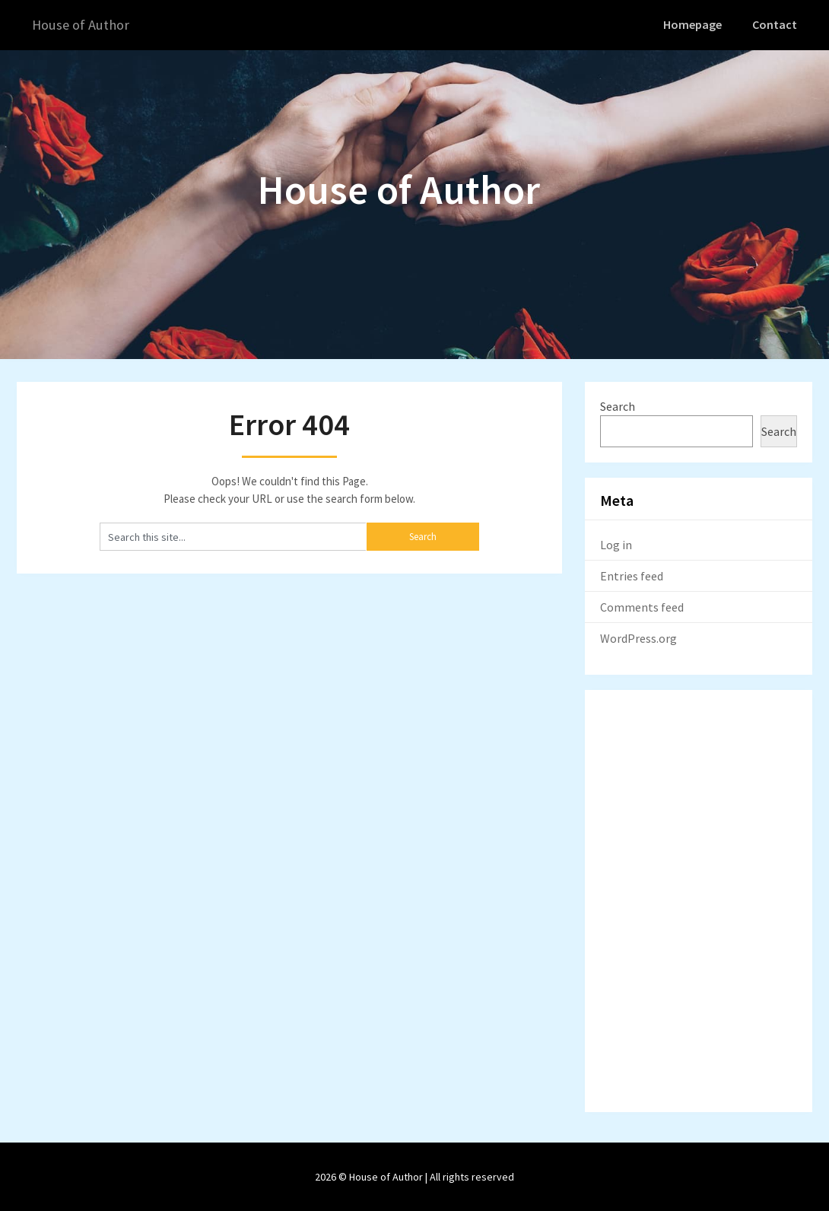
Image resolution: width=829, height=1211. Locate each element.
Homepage (695, 24)
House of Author (84, 24)
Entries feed (631, 575)
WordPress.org (638, 637)
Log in (616, 543)
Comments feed (642, 606)
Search (617, 405)
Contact (775, 24)
